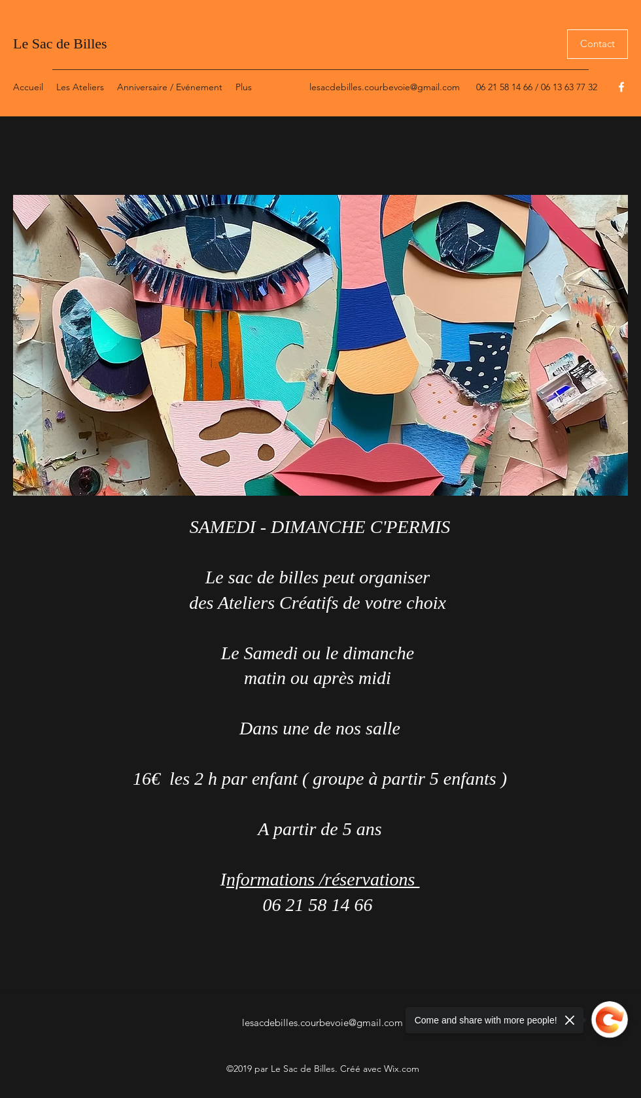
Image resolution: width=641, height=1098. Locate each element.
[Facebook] (621, 87)
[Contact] (597, 44)
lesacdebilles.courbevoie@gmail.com (384, 87)
